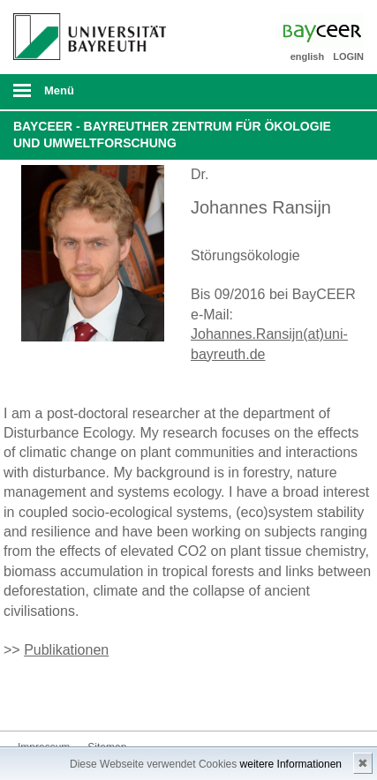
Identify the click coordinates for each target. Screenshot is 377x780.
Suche (329, 92)
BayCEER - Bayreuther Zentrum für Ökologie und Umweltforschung (172, 135)
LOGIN (348, 56)
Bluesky (31, 697)
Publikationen (66, 649)
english (307, 56)
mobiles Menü (83, 96)
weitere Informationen (291, 764)
